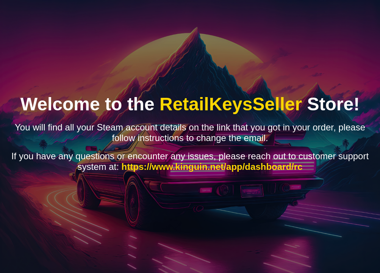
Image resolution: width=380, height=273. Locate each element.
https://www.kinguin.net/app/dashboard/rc (212, 167)
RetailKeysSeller (231, 104)
